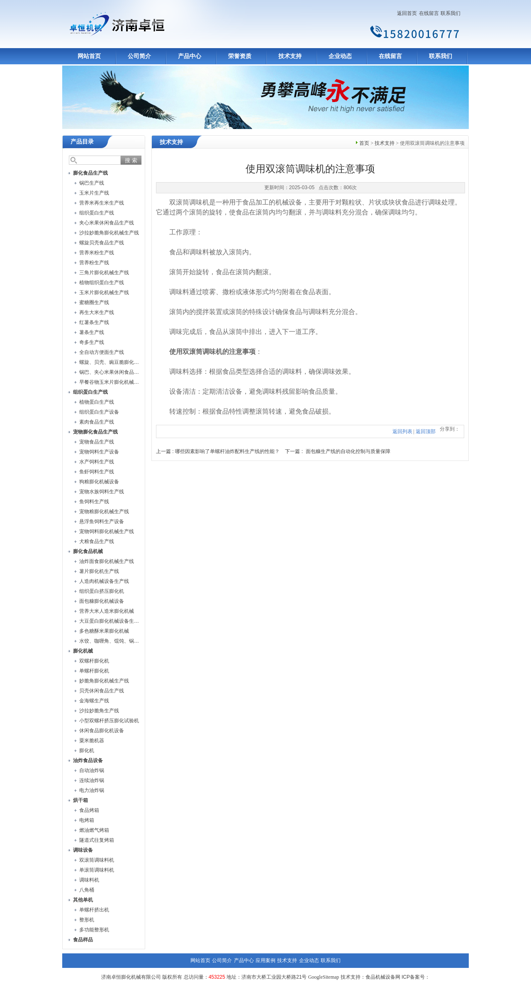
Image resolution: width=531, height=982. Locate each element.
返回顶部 (426, 431)
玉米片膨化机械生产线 (104, 292)
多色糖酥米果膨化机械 (104, 631)
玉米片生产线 (94, 193)
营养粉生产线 (94, 263)
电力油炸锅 (91, 790)
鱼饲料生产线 (94, 501)
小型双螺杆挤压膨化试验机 (109, 721)
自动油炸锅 (91, 770)
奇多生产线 (91, 342)
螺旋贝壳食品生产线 (101, 243)
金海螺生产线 (94, 701)
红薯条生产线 (94, 322)
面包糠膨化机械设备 (101, 601)
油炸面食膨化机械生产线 (106, 561)
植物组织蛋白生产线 (101, 282)
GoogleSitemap (323, 977)
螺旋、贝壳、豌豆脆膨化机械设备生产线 (124, 362)
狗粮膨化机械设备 (99, 482)
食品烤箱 (89, 810)
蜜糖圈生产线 (94, 302)
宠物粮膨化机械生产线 (104, 511)
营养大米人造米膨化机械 (106, 611)
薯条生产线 (91, 332)
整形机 (86, 920)
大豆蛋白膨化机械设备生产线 (111, 621)
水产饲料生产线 (96, 462)
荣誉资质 (239, 56)
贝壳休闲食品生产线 (101, 691)
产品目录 (82, 142)
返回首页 (407, 13)
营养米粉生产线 (96, 253)
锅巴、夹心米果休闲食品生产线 (114, 372)
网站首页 (89, 56)
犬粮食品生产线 (96, 541)
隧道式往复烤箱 (96, 840)
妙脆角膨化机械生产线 (104, 681)
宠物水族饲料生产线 (101, 492)
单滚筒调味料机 (96, 870)
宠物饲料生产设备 (99, 452)
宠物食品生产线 (96, 442)
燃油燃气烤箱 (94, 830)
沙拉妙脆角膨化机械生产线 (109, 233)
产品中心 (189, 56)
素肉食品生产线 (96, 422)
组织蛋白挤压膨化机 (101, 591)
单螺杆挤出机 (94, 910)
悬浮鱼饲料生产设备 (101, 521)
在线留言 (429, 13)
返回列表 (402, 431)
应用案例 (265, 960)
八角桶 (86, 890)
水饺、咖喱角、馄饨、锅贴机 (111, 641)
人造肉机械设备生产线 (104, 581)
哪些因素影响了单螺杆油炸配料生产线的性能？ (227, 451)
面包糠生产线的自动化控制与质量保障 (348, 451)
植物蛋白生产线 (96, 402)
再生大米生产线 (96, 312)
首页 (364, 143)
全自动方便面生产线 (101, 352)
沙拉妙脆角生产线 (99, 711)
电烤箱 (86, 820)
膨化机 (86, 750)
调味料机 (89, 880)
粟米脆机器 (91, 740)
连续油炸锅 (91, 780)
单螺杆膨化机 (94, 671)
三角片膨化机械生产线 (104, 272)
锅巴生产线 (91, 183)
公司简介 (139, 56)
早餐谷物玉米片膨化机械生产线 (114, 382)
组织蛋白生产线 (96, 213)
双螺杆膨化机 (94, 661)
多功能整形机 (94, 930)
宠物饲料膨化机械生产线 (106, 531)
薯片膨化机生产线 (99, 571)
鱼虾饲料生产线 (96, 472)
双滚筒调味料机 (96, 860)
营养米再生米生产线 (101, 203)
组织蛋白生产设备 (99, 412)
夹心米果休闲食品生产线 (106, 223)
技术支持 (290, 56)
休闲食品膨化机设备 (101, 730)
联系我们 (450, 13)
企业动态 (340, 56)
